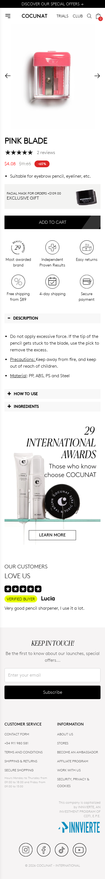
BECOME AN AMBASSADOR (77, 752)
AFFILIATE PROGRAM (72, 761)
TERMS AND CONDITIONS (23, 752)
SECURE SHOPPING (19, 770)
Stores (62, 743)
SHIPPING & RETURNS (20, 761)
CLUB (78, 15)
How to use (22, 393)
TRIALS (62, 15)
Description (22, 318)
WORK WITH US (69, 770)
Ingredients (23, 406)
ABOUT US (65, 734)
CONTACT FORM (16, 734)
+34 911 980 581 (16, 743)
